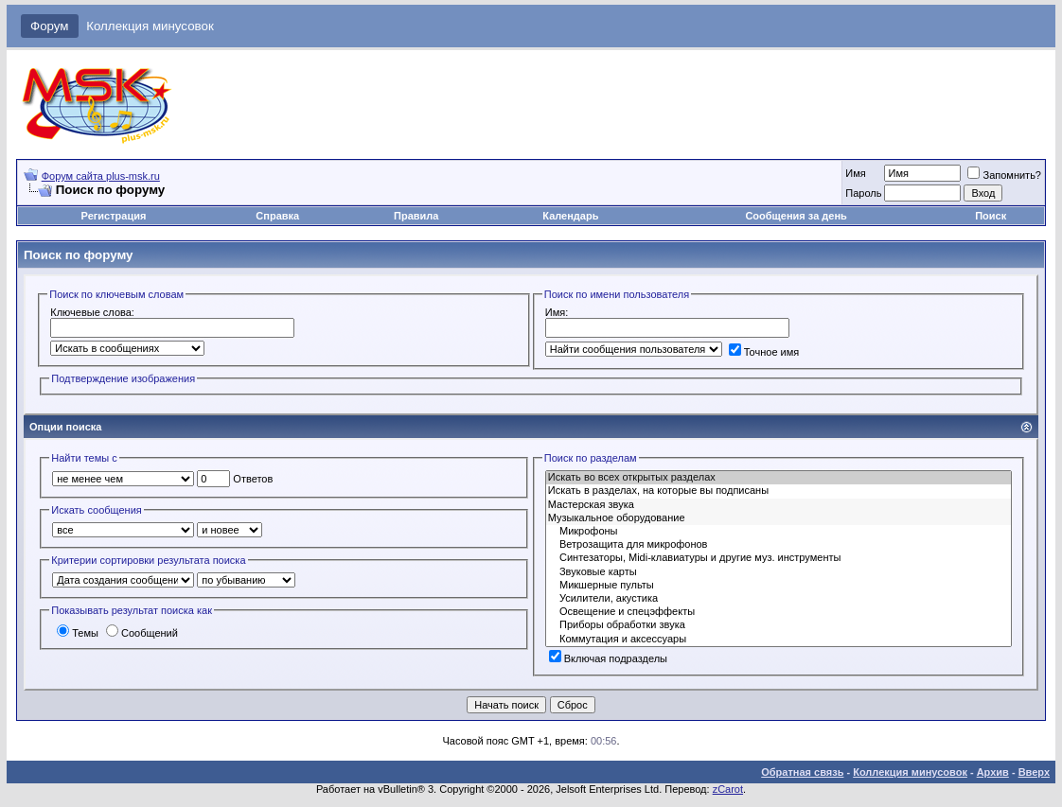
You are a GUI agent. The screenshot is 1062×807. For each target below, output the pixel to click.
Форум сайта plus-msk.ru (101, 176)
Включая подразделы (608, 658)
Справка (277, 215)
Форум (49, 26)
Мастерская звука (778, 505)
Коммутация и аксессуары (778, 639)
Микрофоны (778, 531)
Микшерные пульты (778, 585)
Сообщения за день (795, 215)
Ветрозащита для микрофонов (778, 545)
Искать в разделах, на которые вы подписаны (778, 491)
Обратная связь (802, 772)
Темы (77, 633)
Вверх (1034, 772)
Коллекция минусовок (150, 26)
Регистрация (114, 215)
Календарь (570, 215)
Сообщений (142, 633)
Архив (993, 772)
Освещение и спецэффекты (778, 612)
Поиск (990, 215)
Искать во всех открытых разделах (778, 477)
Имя (855, 173)
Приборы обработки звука (778, 625)
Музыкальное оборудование (778, 518)
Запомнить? (1004, 175)
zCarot (728, 789)
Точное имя (764, 352)
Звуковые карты (778, 572)
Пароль (863, 193)
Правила (416, 215)
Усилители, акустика (778, 598)
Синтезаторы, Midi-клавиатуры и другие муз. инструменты (778, 558)
